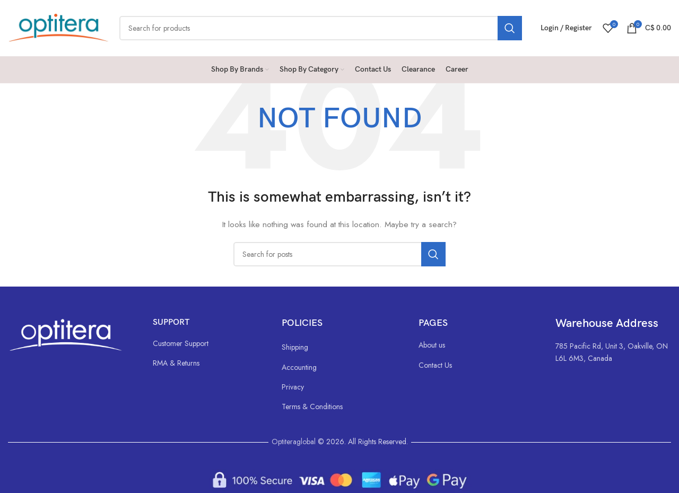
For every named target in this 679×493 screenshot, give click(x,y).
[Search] (320, 28)
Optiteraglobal (294, 441)
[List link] (206, 343)
